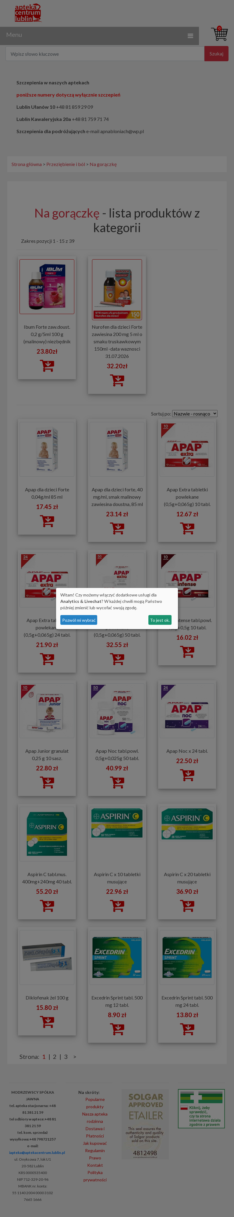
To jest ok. (160, 620)
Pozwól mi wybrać (79, 620)
